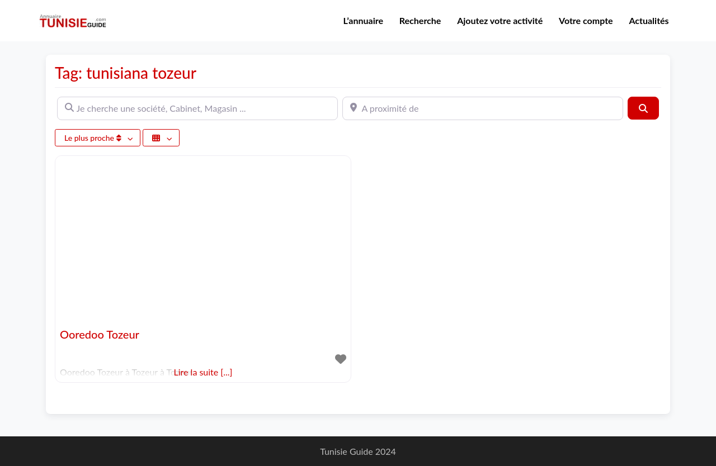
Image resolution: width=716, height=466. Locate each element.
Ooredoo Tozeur (99, 334)
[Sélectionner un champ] (161, 137)
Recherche (420, 20)
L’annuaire (363, 20)
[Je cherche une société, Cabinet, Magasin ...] (197, 108)
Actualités (648, 20)
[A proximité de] (482, 108)
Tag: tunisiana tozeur (125, 72)
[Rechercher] (643, 108)
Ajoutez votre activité (500, 20)
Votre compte (586, 20)
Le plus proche (93, 137)
